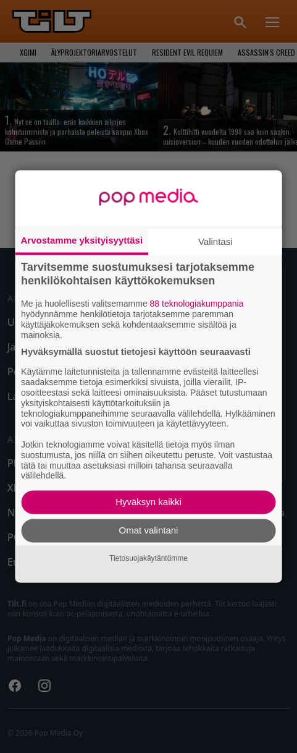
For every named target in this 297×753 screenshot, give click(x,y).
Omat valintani (148, 530)
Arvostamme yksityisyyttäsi (81, 240)
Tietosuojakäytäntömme (148, 558)
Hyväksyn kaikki (148, 502)
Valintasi (215, 241)
